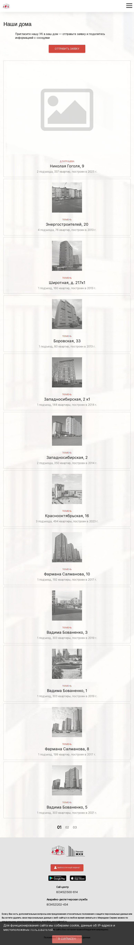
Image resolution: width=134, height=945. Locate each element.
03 (75, 827)
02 (67, 827)
